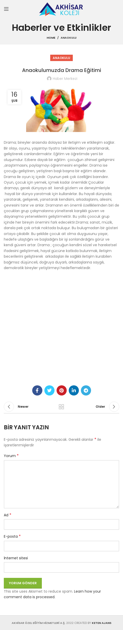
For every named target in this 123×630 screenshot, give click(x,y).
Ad (7, 515)
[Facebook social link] (37, 390)
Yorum (11, 456)
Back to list (61, 407)
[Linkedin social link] (74, 390)
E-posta (12, 536)
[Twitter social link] (49, 390)
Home (51, 38)
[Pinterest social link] (62, 390)
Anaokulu (69, 38)
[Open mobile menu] (6, 9)
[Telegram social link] (86, 390)
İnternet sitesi (16, 558)
